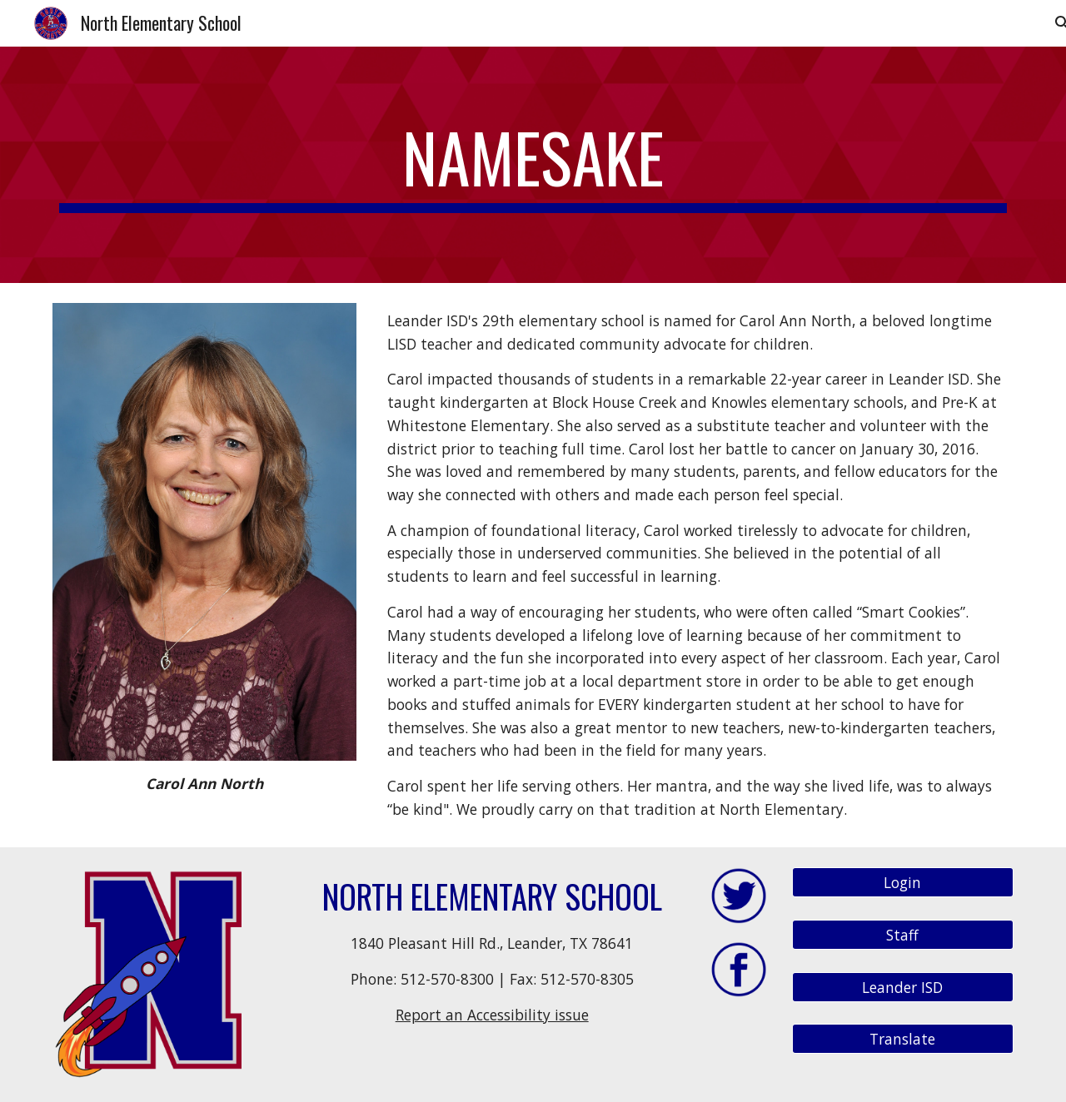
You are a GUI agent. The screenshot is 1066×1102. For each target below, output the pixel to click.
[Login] (903, 882)
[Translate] (903, 1039)
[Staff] (903, 935)
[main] (533, 165)
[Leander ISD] (903, 986)
